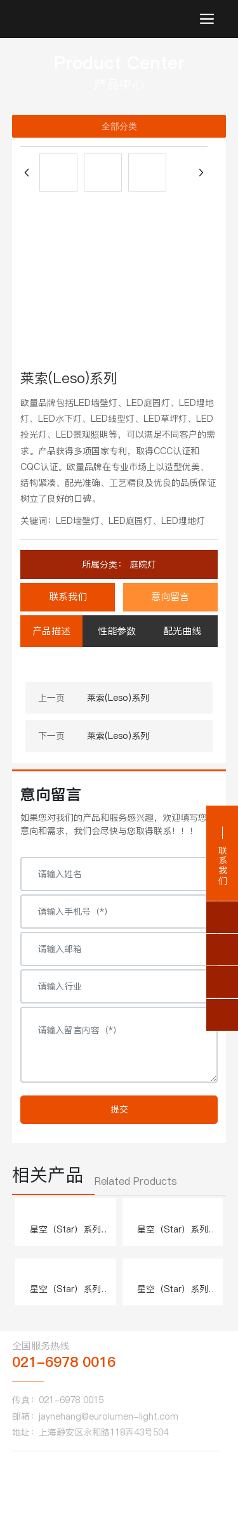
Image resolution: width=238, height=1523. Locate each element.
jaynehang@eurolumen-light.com (108, 1416)
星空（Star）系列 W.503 (172, 1236)
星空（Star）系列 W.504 (65, 1296)
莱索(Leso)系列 (118, 697)
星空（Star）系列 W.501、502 (65, 1236)
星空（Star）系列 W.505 (172, 1296)
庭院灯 (141, 564)
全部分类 (119, 126)
